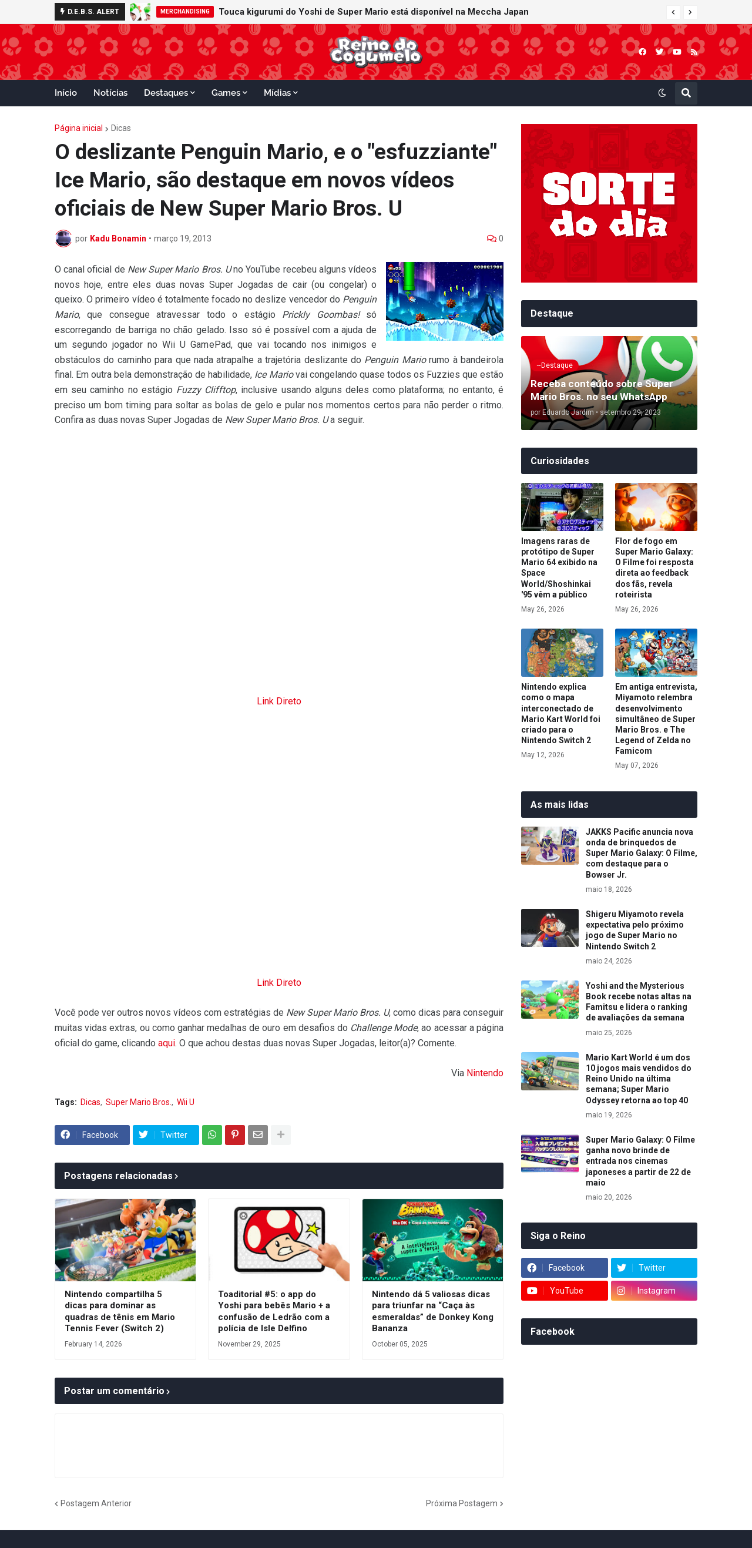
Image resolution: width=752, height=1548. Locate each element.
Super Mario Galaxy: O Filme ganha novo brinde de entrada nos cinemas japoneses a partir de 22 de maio (640, 1161)
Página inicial (79, 128)
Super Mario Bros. (139, 1102)
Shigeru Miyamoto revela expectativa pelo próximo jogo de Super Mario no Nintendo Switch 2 (635, 930)
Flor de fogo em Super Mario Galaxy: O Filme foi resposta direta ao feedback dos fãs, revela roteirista (654, 567)
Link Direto (279, 701)
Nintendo (484, 1073)
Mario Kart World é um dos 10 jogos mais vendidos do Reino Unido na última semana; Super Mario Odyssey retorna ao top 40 (638, 1079)
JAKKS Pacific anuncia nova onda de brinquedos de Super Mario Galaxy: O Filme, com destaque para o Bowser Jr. (641, 853)
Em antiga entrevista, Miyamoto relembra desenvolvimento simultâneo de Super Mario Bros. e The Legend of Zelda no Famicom (656, 718)
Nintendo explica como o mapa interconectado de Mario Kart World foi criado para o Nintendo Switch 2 (560, 713)
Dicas (121, 128)
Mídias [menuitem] (277, 93)
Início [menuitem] (66, 93)
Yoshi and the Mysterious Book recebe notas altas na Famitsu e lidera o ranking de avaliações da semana (638, 1002)
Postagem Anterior (96, 1503)
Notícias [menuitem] (110, 93)
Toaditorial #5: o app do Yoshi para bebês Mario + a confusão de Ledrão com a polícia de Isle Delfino (274, 1311)
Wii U (185, 1102)
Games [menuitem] (226, 93)
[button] (673, 12)
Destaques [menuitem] (166, 93)
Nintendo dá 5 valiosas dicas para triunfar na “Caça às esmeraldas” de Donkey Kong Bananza (433, 1311)
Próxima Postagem (462, 1503)
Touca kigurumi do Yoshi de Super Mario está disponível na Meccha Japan (374, 11)
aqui (166, 1043)
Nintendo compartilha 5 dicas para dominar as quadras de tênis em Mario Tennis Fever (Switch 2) (120, 1311)
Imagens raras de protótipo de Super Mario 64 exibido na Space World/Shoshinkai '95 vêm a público (559, 567)
